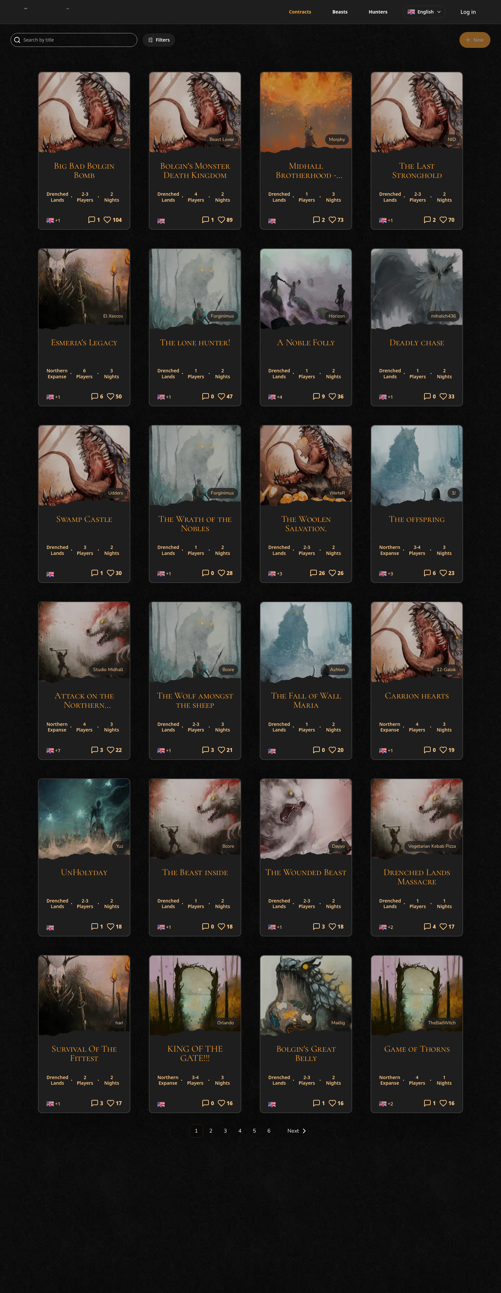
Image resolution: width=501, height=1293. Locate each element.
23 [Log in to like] (447, 573)
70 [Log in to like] (447, 220)
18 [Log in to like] (114, 927)
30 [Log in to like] (114, 573)
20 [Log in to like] (336, 750)
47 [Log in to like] (225, 396)
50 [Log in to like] (114, 396)
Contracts (300, 12)
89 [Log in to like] (225, 220)
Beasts (340, 12)
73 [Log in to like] (336, 220)
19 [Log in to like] (447, 750)
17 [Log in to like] (447, 927)
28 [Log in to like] (225, 573)
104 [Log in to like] (112, 220)
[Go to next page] (294, 1131)
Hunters (378, 12)
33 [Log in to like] (447, 396)
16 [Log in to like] (225, 1103)
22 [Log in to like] (114, 750)
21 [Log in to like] (225, 750)
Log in (468, 12)
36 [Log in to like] (336, 396)
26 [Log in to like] (336, 573)
